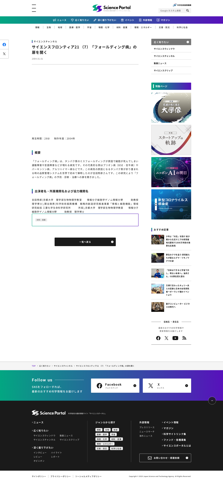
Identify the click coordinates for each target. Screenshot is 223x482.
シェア (4, 44)
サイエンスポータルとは (177, 445)
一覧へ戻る (85, 241)
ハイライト (56, 452)
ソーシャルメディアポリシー (88, 476)
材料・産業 (121, 27)
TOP (34, 366)
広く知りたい (82, 20)
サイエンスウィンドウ (164, 48)
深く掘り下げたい (107, 20)
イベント (129, 20)
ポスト (4, 53)
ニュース (62, 20)
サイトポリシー (39, 476)
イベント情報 (171, 422)
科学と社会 (182, 27)
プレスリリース (147, 427)
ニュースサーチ (147, 431)
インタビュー (40, 452)
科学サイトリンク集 (175, 434)
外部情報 (147, 20)
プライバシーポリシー (60, 476)
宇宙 (89, 27)
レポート (55, 456)
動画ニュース (160, 63)
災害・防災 (164, 27)
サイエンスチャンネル (164, 56)
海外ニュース (145, 435)
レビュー (38, 456)
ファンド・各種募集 (175, 439)
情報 (37, 27)
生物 (49, 27)
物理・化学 (104, 27)
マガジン (165, 20)
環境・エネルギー (143, 27)
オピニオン (39, 460)
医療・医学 (74, 27)
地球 (60, 27)
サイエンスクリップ (163, 70)
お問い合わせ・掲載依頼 (167, 457)
